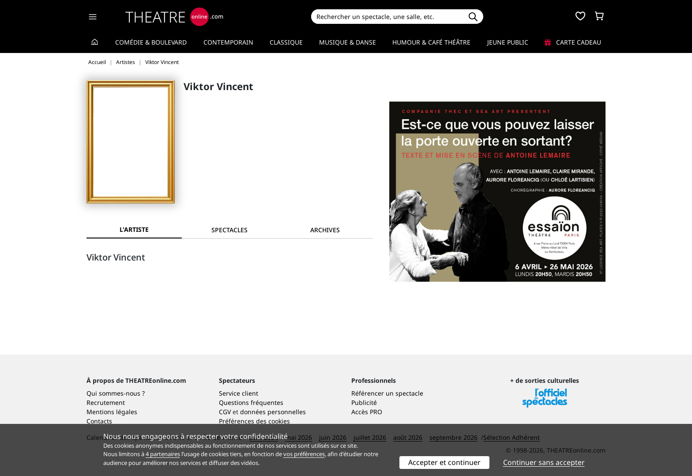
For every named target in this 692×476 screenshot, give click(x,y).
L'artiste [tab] (134, 229)
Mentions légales (111, 412)
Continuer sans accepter (544, 462)
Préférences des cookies (254, 421)
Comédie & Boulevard (151, 42)
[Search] (387, 16)
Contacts (99, 421)
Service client (238, 393)
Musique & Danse (347, 42)
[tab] (229, 230)
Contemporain (228, 42)
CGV (225, 412)
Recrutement (105, 402)
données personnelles (273, 412)
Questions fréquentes (251, 402)
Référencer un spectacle (387, 393)
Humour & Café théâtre (431, 42)
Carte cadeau (573, 42)
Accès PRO (366, 412)
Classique (286, 42)
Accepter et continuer (444, 462)
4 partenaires (163, 454)
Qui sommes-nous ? (115, 393)
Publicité (364, 402)
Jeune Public (507, 42)
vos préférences (304, 454)
